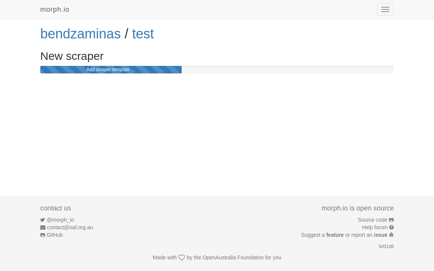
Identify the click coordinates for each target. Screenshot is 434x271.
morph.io (55, 9)
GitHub (55, 235)
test (143, 33)
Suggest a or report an (345, 235)
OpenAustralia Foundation (233, 257)
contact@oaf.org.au (70, 227)
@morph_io (60, 220)
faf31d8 (386, 246)
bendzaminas (80, 33)
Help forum (375, 227)
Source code (373, 220)
